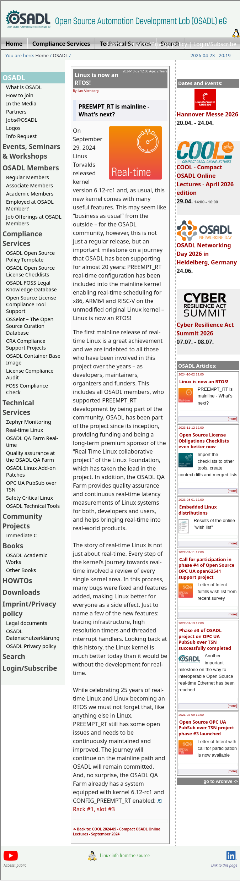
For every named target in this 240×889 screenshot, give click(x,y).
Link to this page (224, 865)
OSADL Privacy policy (31, 646)
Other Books (21, 570)
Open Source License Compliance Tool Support (31, 304)
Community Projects (22, 521)
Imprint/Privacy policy (158, 44)
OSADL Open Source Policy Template (30, 256)
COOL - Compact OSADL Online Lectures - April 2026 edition (205, 177)
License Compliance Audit (29, 374)
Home (115, 44)
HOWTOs (17, 580)
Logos (13, 128)
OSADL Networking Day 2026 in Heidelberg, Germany (207, 250)
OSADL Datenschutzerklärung (32, 634)
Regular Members (27, 177)
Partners (16, 111)
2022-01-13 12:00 (191, 623)
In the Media (21, 103)
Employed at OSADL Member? (30, 205)
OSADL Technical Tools (33, 506)
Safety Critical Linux (29, 497)
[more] (232, 419)
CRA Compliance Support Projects (26, 344)
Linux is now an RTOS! (203, 381)
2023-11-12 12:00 (191, 427)
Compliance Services (22, 238)
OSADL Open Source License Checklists (30, 271)
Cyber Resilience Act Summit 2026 (205, 325)
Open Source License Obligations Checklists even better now (203, 441)
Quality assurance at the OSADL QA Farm (30, 456)
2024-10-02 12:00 (191, 374)
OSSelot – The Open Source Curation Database (29, 326)
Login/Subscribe (214, 44)
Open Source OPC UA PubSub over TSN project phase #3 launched (206, 728)
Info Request (21, 136)
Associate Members (29, 185)
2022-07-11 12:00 (191, 552)
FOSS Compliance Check (27, 389)
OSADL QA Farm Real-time (32, 441)
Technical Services (18, 407)
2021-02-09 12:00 (191, 715)
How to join (19, 95)
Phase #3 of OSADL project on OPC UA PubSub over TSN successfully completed (204, 639)
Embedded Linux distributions (197, 510)
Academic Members (29, 193)
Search (13, 656)
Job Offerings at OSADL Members (34, 220)
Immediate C (21, 535)
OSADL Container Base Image (33, 359)
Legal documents (26, 623)
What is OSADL (24, 87)
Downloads (21, 592)
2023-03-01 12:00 (191, 499)
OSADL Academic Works (26, 558)
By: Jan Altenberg (85, 90)
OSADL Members (30, 167)
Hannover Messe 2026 (207, 111)
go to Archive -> (220, 781)
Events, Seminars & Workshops (31, 151)
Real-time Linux (24, 430)
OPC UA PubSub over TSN (31, 486)
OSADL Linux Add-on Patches (31, 471)
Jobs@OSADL (21, 119)
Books (12, 545)
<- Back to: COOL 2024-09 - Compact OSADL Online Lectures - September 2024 (116, 831)
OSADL (60, 55)
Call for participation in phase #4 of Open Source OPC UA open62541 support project (206, 568)
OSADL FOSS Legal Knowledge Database (31, 286)
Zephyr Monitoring (28, 421)
